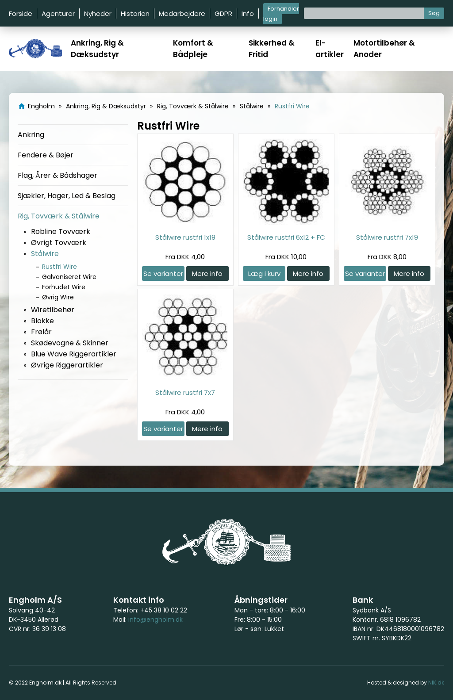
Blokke (42, 321)
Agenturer (58, 13)
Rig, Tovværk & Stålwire (59, 216)
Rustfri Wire (59, 266)
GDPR (223, 13)
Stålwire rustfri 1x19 (185, 237)
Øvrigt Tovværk (58, 242)
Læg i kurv (264, 273)
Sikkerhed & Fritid (272, 49)
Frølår (41, 332)
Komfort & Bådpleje (193, 49)
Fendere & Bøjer (45, 155)
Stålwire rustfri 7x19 (387, 237)
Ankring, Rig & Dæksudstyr (97, 49)
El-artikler (329, 49)
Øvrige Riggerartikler (67, 365)
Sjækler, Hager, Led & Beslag (66, 196)
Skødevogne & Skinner (69, 343)
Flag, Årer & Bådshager (57, 175)
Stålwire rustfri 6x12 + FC (286, 237)
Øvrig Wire (58, 297)
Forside (20, 13)
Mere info (207, 273)
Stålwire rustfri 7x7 (185, 392)
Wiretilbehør (52, 310)
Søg (434, 13)
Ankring (31, 135)
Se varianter (163, 273)
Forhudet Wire (63, 287)
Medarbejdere (182, 13)
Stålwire (45, 254)
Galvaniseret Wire (69, 276)
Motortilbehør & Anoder (384, 49)
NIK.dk (436, 682)
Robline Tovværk (60, 231)
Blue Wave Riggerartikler (73, 354)
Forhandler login (281, 13)
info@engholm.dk (155, 619)
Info (248, 13)
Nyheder (97, 13)
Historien (135, 13)
